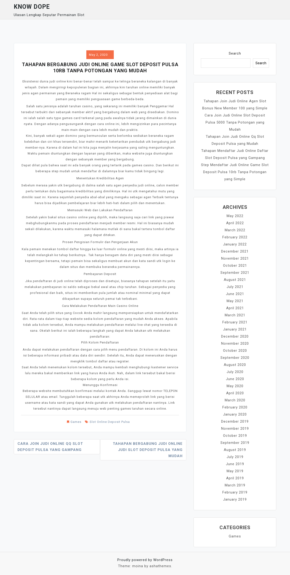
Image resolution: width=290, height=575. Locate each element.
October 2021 (235, 265)
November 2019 (235, 428)
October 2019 (235, 435)
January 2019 (235, 499)
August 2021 (235, 280)
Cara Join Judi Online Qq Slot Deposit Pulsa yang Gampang (50, 447)
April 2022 (235, 223)
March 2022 (235, 230)
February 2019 (234, 492)
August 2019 (235, 450)
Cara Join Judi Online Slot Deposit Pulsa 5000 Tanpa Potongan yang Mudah (235, 122)
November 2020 (235, 343)
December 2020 (235, 336)
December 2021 (235, 251)
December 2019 (235, 421)
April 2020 (235, 393)
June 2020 (235, 379)
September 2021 (234, 272)
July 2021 (235, 287)
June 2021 (235, 294)
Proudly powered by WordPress (145, 560)
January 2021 (235, 329)
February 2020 (234, 407)
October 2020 (235, 350)
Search (235, 53)
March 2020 (235, 400)
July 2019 (235, 457)
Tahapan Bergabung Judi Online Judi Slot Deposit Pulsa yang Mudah (148, 450)
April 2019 (235, 478)
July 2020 (235, 372)
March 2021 (235, 315)
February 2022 (234, 237)
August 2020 (235, 365)
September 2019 (234, 443)
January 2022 (235, 244)
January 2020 (235, 414)
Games (75, 422)
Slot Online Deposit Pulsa (110, 422)
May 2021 (235, 301)
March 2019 (235, 485)
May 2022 (235, 216)
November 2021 (235, 258)
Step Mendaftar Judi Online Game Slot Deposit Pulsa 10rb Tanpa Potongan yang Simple (235, 172)
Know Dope (32, 6)
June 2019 (235, 464)
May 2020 (235, 386)
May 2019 (235, 471)
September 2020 (234, 358)
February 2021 (234, 322)
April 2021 (235, 308)
